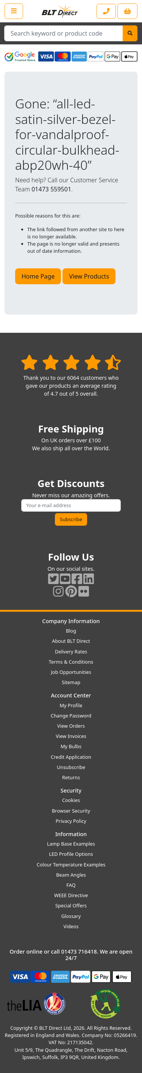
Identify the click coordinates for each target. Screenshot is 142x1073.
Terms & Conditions (71, 661)
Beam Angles (71, 874)
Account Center (71, 695)
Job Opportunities (71, 672)
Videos (71, 926)
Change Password (71, 715)
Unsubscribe (71, 767)
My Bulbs (71, 746)
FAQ (70, 885)
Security (71, 790)
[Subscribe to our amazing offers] (71, 505)
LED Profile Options (71, 854)
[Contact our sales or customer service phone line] (106, 11)
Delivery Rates (71, 651)
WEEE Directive (71, 895)
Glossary (71, 916)
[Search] (130, 33)
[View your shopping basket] (127, 11)
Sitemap (71, 682)
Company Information (71, 621)
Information (71, 834)
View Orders (71, 725)
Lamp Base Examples (71, 843)
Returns (71, 777)
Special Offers (71, 905)
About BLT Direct (71, 641)
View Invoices (71, 736)
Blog (71, 630)
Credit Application (71, 756)
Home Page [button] (38, 276)
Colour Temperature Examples (71, 864)
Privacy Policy (71, 821)
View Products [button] (89, 276)
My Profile (70, 705)
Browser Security (71, 810)
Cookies (71, 800)
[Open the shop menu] (14, 11)
